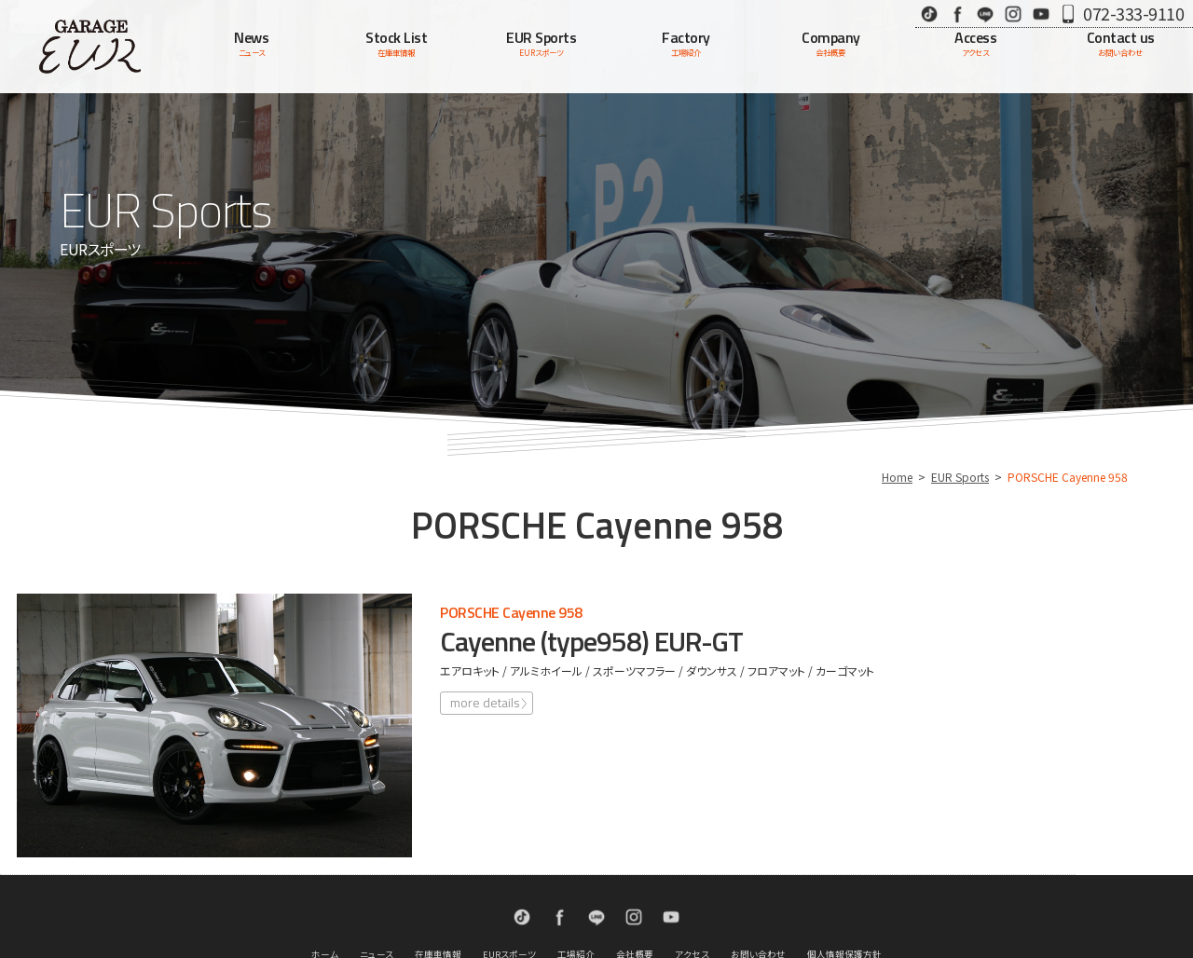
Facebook (957, 13)
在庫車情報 (438, 883)
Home (897, 477)
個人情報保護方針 (844, 883)
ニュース (376, 883)
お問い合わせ (758, 883)
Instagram (1013, 13)
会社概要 (634, 883)
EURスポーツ (509, 883)
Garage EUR (89, 46)
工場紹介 (576, 883)
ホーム (324, 883)
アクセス (692, 883)
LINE (985, 13)
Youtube (1041, 13)
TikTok (929, 13)
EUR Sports (960, 477)
